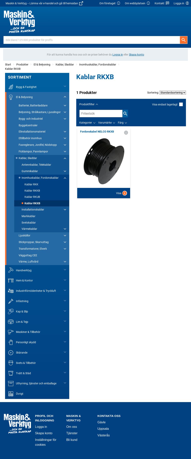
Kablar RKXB (13, 68)
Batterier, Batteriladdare (33, 105)
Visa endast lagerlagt (167, 104)
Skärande (17, 353)
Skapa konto (43, 433)
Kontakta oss (109, 415)
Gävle (101, 422)
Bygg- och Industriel (31, 118)
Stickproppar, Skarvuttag (34, 242)
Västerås (103, 435)
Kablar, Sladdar (65, 64)
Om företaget (109, 3)
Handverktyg (20, 270)
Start (8, 64)
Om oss (71, 426)
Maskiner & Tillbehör (24, 332)
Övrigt (15, 394)
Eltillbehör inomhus (30, 138)
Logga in (41, 426)
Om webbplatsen (137, 3)
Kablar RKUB (32, 196)
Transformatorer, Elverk (33, 248)
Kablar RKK (31, 184)
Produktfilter (87, 104)
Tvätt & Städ (19, 373)
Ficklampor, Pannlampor (33, 151)
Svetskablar (29, 222)
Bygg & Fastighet (22, 87)
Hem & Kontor (20, 280)
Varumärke (105, 122)
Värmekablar (29, 228)
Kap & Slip (18, 311)
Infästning (18, 301)
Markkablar (28, 216)
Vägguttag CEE (28, 255)
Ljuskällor (24, 235)
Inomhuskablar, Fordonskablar (97, 64)
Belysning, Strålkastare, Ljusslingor (40, 112)
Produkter (22, 64)
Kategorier (85, 122)
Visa (121, 193)
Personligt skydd (22, 342)
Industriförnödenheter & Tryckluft (32, 291)
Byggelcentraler (28, 125)
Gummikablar (30, 171)
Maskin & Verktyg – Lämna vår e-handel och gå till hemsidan (44, 3)
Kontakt (162, 3)
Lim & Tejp (18, 322)
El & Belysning (42, 64)
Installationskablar (33, 209)
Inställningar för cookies (45, 442)
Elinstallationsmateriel (32, 131)
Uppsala (103, 428)
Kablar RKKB (32, 190)
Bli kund (71, 439)
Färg (121, 122)
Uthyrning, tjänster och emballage (32, 383)
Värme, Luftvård (28, 261)
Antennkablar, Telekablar (36, 164)
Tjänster (72, 433)
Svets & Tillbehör (22, 363)
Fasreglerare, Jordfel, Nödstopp (38, 144)
